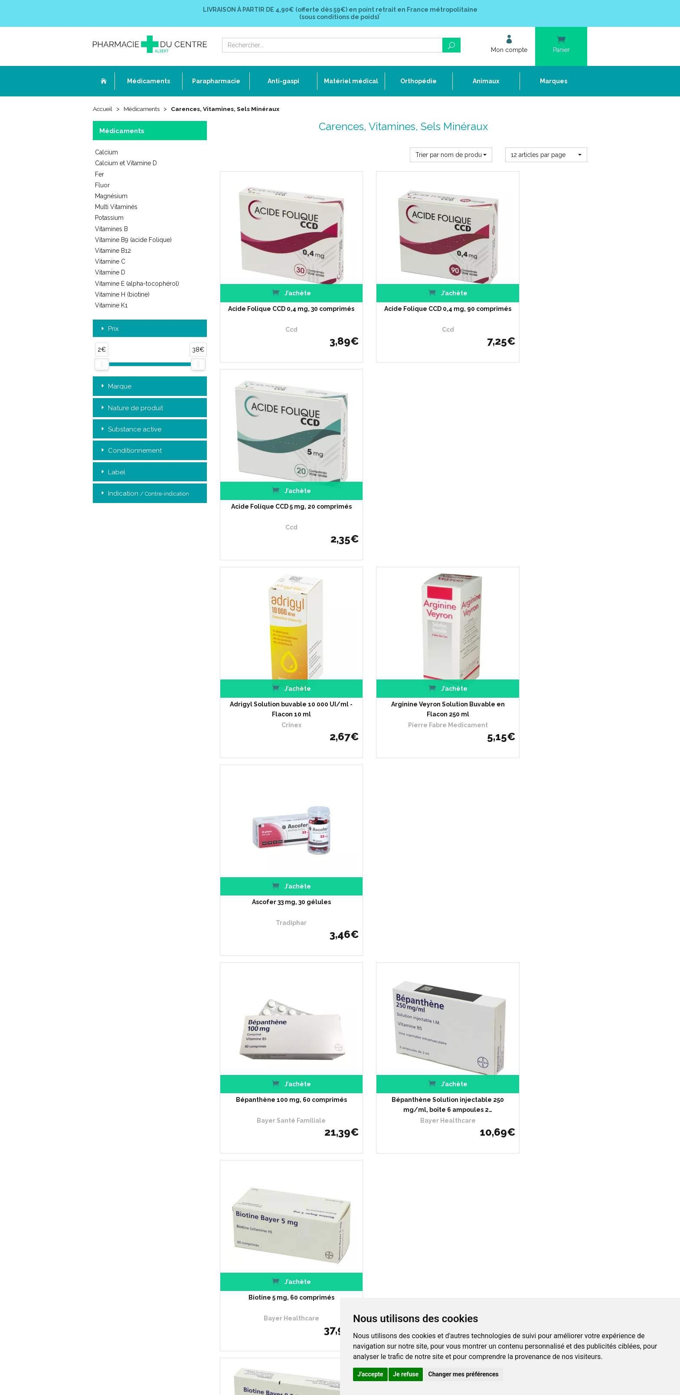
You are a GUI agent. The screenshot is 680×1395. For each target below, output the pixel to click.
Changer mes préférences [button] (463, 1374)
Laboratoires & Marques (292, 1130)
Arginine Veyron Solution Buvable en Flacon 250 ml (403, 477)
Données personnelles (291, 1177)
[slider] (101, 365)
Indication (144, 494)
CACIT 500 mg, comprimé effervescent (530, 838)
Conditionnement (130, 451)
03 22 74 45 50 (123, 1151)
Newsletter (276, 1153)
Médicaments (144, 109)
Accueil (103, 109)
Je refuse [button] (405, 1374)
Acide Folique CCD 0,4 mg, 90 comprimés (403, 297)
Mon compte (278, 1201)
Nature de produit (131, 408)
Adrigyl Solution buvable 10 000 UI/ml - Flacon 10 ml (276, 477)
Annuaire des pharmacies (295, 1215)
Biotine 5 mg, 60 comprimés (530, 653)
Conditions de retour (457, 1106)
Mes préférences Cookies (293, 1193)
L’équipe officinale (284, 1098)
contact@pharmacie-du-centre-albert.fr (155, 1166)
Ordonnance (278, 1106)
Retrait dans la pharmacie (464, 1083)
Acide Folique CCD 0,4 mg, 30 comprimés (276, 297)
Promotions (276, 1138)
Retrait (150, 959)
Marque (115, 387)
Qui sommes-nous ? (287, 1091)
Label (112, 472)
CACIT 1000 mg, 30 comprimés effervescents (403, 838)
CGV (267, 1162)
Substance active (130, 430)
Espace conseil (281, 1146)
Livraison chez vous (456, 1091)
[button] (451, 155)
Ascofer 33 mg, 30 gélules (530, 472)
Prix (109, 329)
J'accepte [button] (370, 1374)
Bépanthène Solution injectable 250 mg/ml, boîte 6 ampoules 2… (403, 658)
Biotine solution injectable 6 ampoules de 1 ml (276, 838)
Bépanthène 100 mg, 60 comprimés (276, 658)
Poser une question (286, 1122)
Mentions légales (283, 1169)
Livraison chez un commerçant (471, 1098)
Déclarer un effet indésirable (298, 1114)
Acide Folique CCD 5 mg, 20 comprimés (530, 297)
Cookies (271, 1185)
